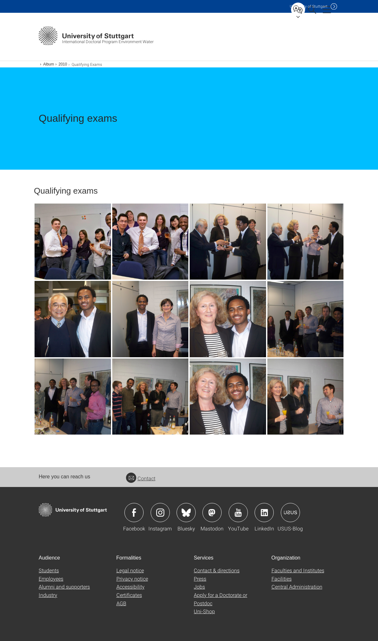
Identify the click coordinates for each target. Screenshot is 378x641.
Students (49, 570)
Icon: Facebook (134, 512)
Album (48, 64)
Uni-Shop (204, 611)
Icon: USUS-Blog (290, 512)
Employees (51, 578)
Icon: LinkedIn (264, 512)
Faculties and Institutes (298, 570)
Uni (308, 6)
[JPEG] (73, 242)
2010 (63, 64)
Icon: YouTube (238, 512)
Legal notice (130, 570)
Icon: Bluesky (186, 512)
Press (200, 578)
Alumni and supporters (64, 586)
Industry (48, 594)
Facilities (282, 578)
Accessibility (130, 586)
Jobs (199, 586)
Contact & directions (217, 570)
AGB (121, 603)
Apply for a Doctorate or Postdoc (220, 598)
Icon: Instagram (160, 512)
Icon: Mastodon (212, 512)
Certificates (129, 594)
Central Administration (297, 586)
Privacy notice (132, 578)
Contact (140, 478)
